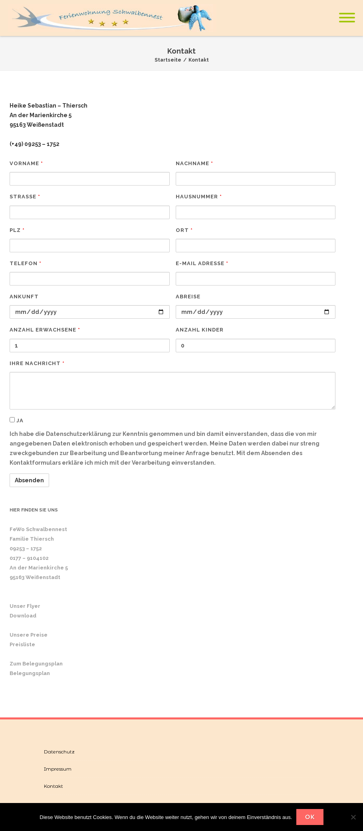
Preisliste (22, 644)
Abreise (188, 297)
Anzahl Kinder (200, 330)
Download (23, 616)
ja (17, 420)
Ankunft (24, 297)
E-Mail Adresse (202, 263)
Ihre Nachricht (37, 363)
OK (310, 816)
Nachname (194, 163)
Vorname (26, 163)
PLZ (17, 230)
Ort (184, 230)
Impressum (57, 769)
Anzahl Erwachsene (45, 330)
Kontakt (53, 786)
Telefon (26, 263)
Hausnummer (199, 197)
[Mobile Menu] (347, 18)
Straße (25, 197)
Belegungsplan (30, 673)
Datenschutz (59, 752)
